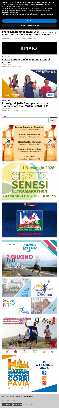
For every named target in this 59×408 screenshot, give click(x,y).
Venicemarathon (16, 110)
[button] (56, 3)
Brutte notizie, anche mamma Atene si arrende (26, 61)
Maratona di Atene (17, 66)
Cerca (4, 116)
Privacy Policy (7, 404)
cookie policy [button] (16, 6)
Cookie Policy (18, 404)
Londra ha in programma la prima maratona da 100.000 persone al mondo (26, 33)
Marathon (4, 64)
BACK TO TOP (28, 404)
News (3, 36)
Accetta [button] (29, 21)
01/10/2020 (5, 57)
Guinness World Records (18, 38)
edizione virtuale (6, 38)
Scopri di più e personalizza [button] (29, 25)
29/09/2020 (6, 100)
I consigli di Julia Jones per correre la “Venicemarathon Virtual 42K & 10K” (25, 105)
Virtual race (25, 110)
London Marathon (31, 38)
